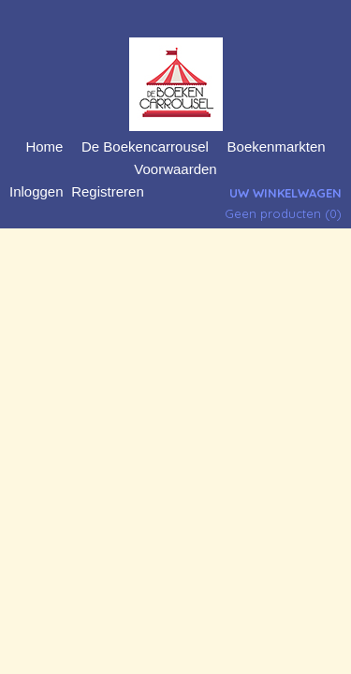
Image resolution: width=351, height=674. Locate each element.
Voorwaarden (175, 169)
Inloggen (36, 191)
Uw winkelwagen (285, 192)
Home (44, 146)
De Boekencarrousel (145, 146)
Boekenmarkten (276, 146)
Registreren (107, 191)
